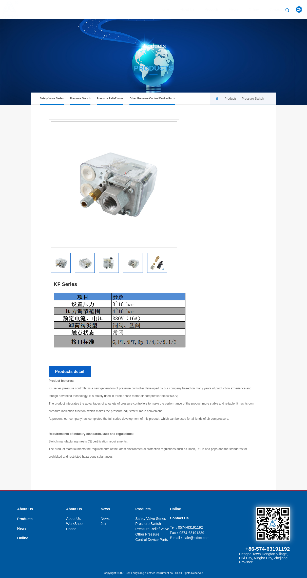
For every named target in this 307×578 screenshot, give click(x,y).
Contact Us (273, 9)
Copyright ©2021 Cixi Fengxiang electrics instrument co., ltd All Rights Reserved (153, 572)
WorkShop (74, 524)
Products (207, 9)
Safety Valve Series (52, 101)
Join (104, 524)
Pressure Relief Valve (110, 101)
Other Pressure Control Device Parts (152, 101)
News (228, 9)
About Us (182, 9)
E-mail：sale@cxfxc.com (189, 538)
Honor (71, 529)
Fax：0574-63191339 (187, 533)
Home (159, 9)
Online (249, 9)
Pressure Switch (80, 101)
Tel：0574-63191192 (186, 527)
